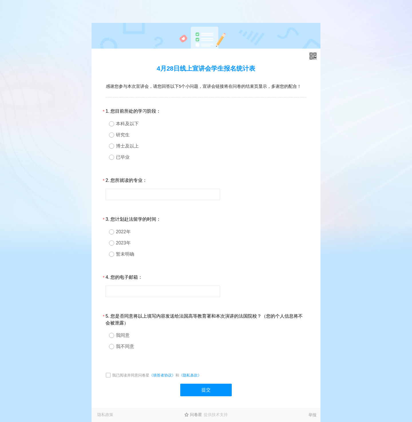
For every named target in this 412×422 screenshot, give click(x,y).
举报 (312, 415)
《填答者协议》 (162, 375)
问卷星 (196, 414)
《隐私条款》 (190, 375)
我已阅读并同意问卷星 (130, 375)
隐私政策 (105, 414)
